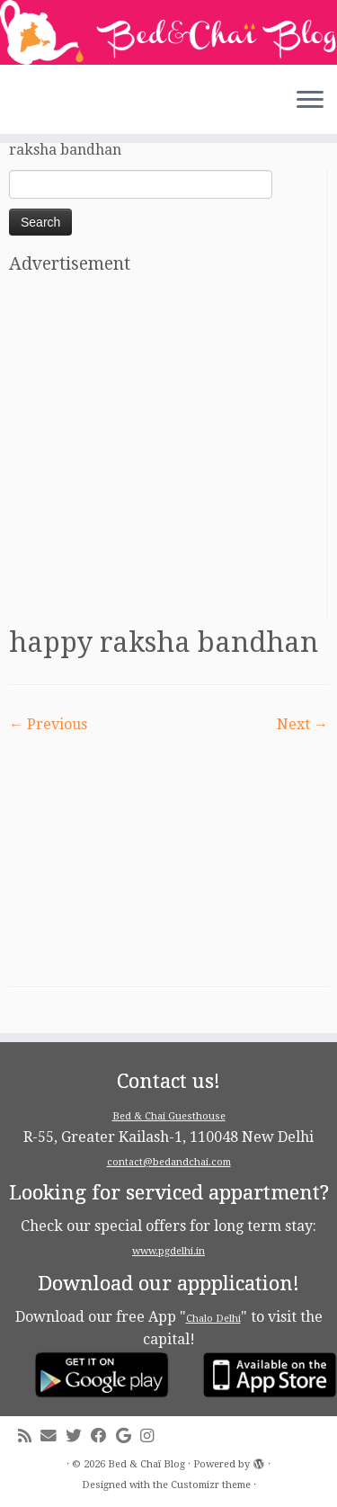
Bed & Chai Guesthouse (169, 1116)
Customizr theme (211, 1485)
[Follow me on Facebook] (103, 1436)
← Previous (48, 724)
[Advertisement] (168, 451)
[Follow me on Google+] (128, 1436)
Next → (302, 724)
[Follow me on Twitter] (78, 1436)
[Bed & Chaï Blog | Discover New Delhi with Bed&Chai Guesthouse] (168, 32)
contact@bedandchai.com (169, 1162)
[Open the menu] (310, 101)
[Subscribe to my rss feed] (29, 1436)
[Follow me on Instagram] (151, 1436)
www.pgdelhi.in (168, 1251)
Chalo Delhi (213, 1318)
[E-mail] (53, 1436)
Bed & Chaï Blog (146, 1464)
